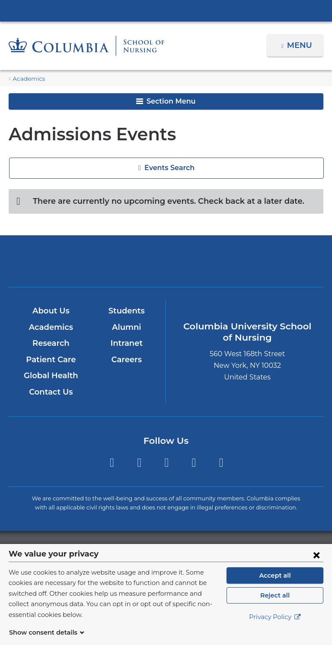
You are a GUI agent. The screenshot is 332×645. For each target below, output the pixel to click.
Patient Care (50, 359)
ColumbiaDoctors (268, 261)
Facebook (112, 462)
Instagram (139, 462)
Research (50, 343)
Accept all (275, 585)
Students (126, 311)
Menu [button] (300, 45)
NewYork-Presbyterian (166, 265)
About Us (50, 311)
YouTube (194, 462)
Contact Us (50, 392)
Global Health (51, 376)
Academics (27, 79)
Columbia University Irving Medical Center (166, 10)
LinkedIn (221, 462)
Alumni (126, 327)
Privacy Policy (275, 627)
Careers (126, 359)
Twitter (167, 462)
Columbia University (183, 548)
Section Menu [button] (165, 101)
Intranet (126, 343)
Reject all (274, 605)
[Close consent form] (316, 565)
